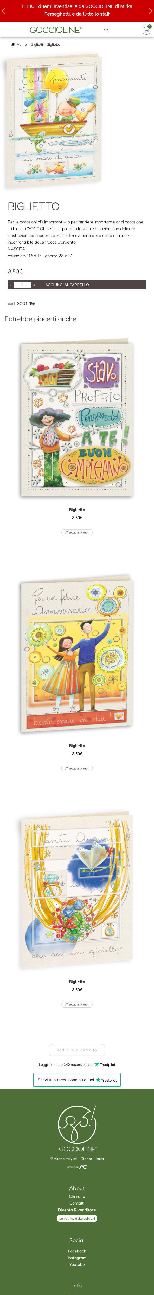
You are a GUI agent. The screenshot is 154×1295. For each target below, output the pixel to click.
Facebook (77, 1250)
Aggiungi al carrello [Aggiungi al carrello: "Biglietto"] (77, 532)
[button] (77, 1050)
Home (22, 44)
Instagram (77, 1257)
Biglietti (37, 44)
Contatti (77, 1203)
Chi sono (77, 1196)
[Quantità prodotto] (22, 285)
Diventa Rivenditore (77, 1209)
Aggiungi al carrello (67, 284)
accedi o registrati (125, 30)
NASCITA (16, 248)
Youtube (77, 1264)
